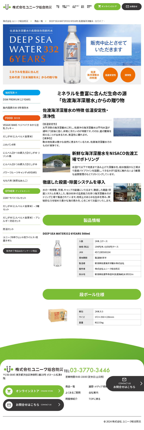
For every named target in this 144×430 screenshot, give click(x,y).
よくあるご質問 (75, 6)
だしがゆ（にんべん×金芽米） (18, 137)
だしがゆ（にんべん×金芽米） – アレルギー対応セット (21, 223)
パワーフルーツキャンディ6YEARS (20, 175)
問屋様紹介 (89, 6)
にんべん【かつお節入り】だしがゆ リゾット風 (21, 156)
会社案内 (82, 6)
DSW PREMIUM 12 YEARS (16, 99)
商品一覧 (57, 6)
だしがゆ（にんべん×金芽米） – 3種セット (21, 211)
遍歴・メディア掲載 (66, 6)
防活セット (8, 234)
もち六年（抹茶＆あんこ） (15, 183)
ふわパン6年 (9, 146)
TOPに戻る (94, 399)
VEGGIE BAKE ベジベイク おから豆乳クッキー (21, 127)
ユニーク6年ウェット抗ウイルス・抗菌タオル (20, 244)
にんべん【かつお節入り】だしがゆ (20, 166)
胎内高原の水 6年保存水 (16, 108)
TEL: (87, 370)
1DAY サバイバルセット (14, 201)
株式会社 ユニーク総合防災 (15, 21)
